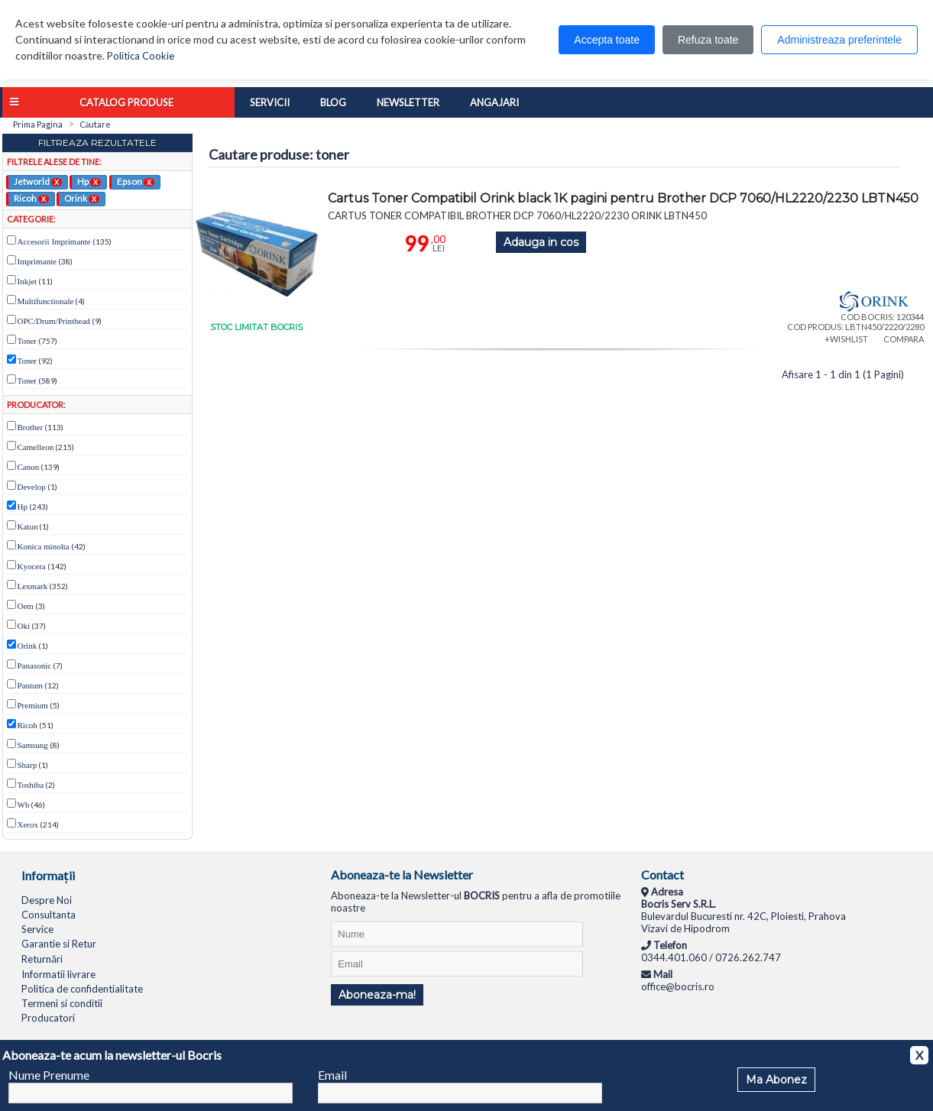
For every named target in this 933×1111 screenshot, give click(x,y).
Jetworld (38, 181)
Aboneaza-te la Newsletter (402, 874)
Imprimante (37, 261)
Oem (26, 606)
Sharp (27, 764)
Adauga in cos (541, 242)
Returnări (42, 959)
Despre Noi (46, 900)
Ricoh (31, 198)
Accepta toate (607, 40)
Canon (29, 466)
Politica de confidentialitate (82, 989)
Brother (31, 427)
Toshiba (31, 784)
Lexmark (33, 586)
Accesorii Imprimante (54, 241)
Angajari (494, 102)
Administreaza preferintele (839, 40)
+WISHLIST (846, 339)
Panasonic (35, 665)
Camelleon (36, 447)
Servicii (270, 102)
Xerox (28, 824)
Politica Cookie (140, 56)
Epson (135, 181)
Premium (33, 705)
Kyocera (32, 566)
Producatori (48, 1018)
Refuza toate (708, 40)
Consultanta (48, 915)
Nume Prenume (48, 1074)
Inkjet (27, 281)
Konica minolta (44, 546)
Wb (24, 804)
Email (332, 1074)
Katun (28, 526)
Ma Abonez (776, 1080)
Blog (333, 102)
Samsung (33, 745)
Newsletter (408, 102)
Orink (81, 198)
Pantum (31, 685)
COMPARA (903, 339)
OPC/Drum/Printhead (54, 321)
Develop (32, 486)
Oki (24, 625)
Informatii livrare (58, 974)
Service (37, 929)
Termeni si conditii (61, 1003)
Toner (27, 340)
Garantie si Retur (58, 944)
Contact (662, 874)
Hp (89, 181)
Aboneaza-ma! (377, 995)
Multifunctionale (46, 301)
